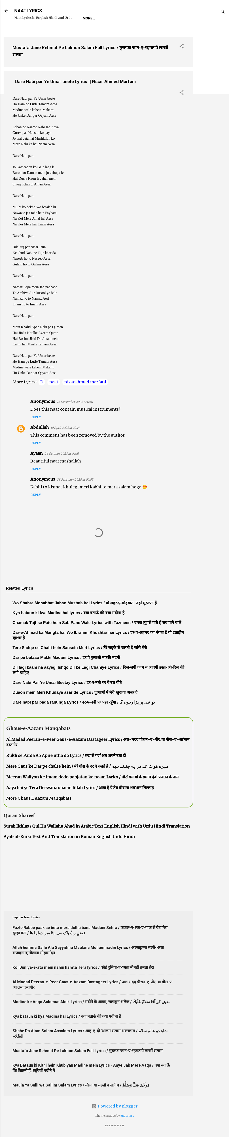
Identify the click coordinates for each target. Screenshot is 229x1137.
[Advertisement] (211, 100)
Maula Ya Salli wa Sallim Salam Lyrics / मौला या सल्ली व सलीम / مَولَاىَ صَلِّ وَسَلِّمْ (81, 1085)
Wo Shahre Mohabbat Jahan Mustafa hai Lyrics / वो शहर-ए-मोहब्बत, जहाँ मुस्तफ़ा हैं (85, 603)
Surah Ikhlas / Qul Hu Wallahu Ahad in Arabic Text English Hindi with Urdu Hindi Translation (97, 826)
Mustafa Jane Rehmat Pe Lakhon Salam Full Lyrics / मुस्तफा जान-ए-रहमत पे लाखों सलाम (88, 1050)
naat (53, 382)
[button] (181, 47)
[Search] (222, 12)
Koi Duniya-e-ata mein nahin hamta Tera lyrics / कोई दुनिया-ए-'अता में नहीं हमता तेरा (83, 967)
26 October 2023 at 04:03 (62, 454)
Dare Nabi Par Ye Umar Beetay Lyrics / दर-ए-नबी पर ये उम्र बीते (67, 682)
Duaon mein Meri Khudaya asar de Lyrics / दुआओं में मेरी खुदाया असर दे (75, 692)
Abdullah (39, 427)
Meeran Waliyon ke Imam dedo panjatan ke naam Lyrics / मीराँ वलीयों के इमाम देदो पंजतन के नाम (92, 777)
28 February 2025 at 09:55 (75, 479)
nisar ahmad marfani (85, 382)
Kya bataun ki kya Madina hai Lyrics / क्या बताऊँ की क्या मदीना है (67, 1016)
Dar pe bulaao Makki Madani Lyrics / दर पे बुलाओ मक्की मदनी (66, 657)
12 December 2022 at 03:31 (75, 402)
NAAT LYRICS (28, 10)
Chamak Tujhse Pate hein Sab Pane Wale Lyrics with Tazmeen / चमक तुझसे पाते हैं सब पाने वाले (97, 622)
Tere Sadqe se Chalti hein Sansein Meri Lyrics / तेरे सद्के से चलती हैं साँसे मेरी (80, 647)
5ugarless (127, 1115)
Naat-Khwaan (136, 18)
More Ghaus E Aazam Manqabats (39, 798)
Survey (164, 18)
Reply (35, 417)
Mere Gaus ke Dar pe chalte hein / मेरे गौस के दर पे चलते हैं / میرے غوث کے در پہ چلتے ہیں (87, 766)
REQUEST (108, 18)
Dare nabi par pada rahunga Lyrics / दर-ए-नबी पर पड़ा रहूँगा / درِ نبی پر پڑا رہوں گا (84, 702)
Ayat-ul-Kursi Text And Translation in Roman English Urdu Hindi (69, 836)
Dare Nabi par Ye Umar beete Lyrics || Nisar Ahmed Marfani (75, 81)
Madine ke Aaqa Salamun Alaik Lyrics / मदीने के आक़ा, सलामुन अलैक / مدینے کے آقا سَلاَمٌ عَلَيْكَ (91, 1001)
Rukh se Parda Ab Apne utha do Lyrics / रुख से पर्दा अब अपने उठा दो (66, 755)
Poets (184, 18)
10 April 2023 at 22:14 (65, 428)
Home (88, 18)
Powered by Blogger (114, 1106)
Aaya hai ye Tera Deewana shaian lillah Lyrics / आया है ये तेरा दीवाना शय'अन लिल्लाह (80, 787)
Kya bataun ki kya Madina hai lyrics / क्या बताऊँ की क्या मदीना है (69, 613)
